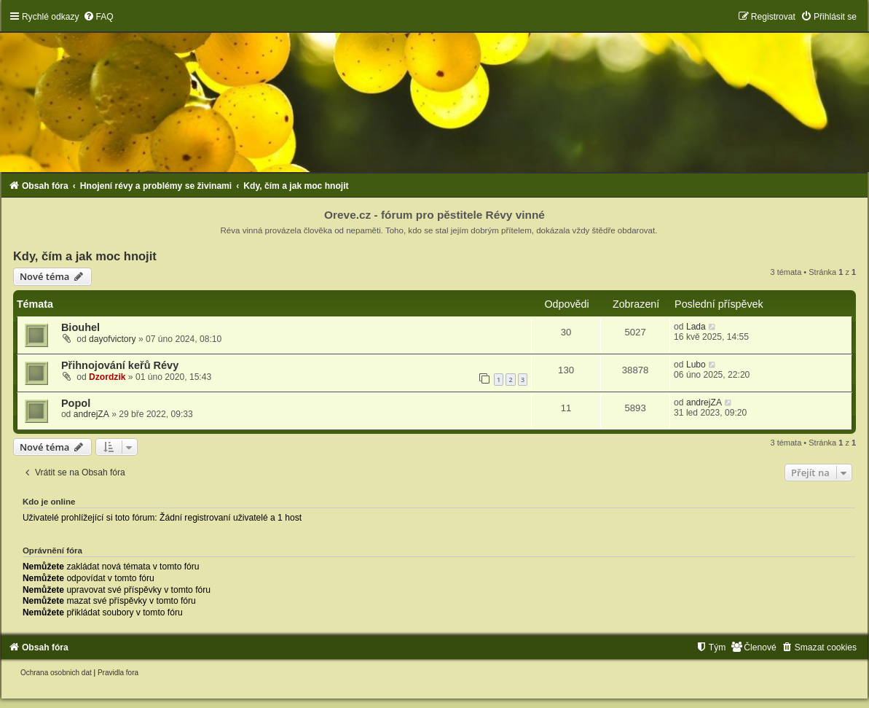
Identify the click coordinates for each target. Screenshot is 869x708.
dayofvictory (112, 339)
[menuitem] (98, 17)
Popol (75, 403)
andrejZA (91, 414)
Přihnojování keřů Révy (119, 365)
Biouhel (80, 327)
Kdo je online (49, 501)
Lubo (696, 364)
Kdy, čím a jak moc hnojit (85, 255)
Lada (696, 327)
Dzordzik (107, 377)
